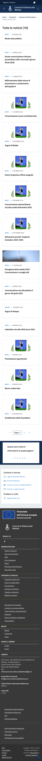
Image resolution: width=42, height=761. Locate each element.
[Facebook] (5, 542)
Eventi (7, 649)
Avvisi (7, 34)
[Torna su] (38, 757)
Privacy (4, 752)
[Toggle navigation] (4, 8)
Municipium (34, 752)
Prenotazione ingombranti (16, 358)
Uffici (6, 557)
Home (4, 17)
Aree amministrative (11, 554)
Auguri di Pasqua (12, 311)
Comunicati (8, 633)
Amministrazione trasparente (14, 728)
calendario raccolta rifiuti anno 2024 (20, 329)
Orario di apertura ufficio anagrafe (19, 174)
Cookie (4, 755)
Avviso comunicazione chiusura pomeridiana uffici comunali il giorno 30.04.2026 (20, 59)
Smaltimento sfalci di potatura (17, 417)
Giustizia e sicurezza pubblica (14, 608)
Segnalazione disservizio (13, 712)
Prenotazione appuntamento (14, 709)
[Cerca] (38, 9)
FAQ (6, 715)
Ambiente (8, 614)
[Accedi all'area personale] (34, 2)
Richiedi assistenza (11, 719)
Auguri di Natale (11, 145)
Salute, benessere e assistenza (15, 617)
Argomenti (12, 17)
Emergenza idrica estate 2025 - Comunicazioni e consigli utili (18, 271)
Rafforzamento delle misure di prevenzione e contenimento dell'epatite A (17, 83)
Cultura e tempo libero (12, 582)
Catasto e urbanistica (12, 592)
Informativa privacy (11, 731)
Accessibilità (6, 750)
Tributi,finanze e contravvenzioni (15, 611)
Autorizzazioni (9, 621)
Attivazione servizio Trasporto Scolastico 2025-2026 (17, 238)
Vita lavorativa (9, 586)
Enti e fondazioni (10, 560)
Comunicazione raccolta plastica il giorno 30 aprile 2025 (19, 292)
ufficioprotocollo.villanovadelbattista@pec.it (16, 671)
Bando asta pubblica (13, 38)
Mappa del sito (7, 757)
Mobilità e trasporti (11, 595)
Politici (7, 563)
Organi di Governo (11, 551)
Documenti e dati (10, 570)
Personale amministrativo (13, 566)
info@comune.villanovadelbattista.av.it (14, 679)
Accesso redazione (31, 755)
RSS (3, 748)
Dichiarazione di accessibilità (14, 738)
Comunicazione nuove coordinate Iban (21, 115)
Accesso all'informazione (27, 17)
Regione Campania (9, 2)
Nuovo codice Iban (12, 388)
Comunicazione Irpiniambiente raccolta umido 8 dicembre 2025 (18, 206)
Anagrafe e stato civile (12, 579)
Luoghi (7, 646)
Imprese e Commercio (12, 589)
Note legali (8, 735)
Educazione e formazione (13, 605)
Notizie (7, 307)
